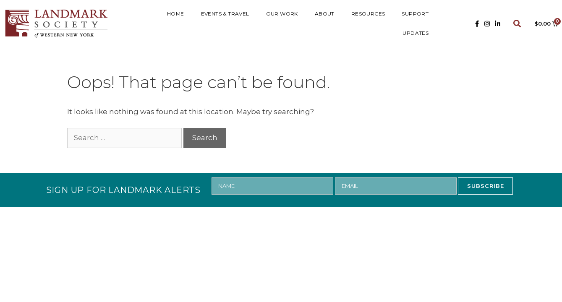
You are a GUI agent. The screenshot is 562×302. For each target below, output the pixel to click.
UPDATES (416, 33)
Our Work (282, 13)
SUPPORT (415, 13)
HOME (175, 13)
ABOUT (325, 13)
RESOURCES (368, 13)
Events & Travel (225, 13)
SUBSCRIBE (485, 185)
